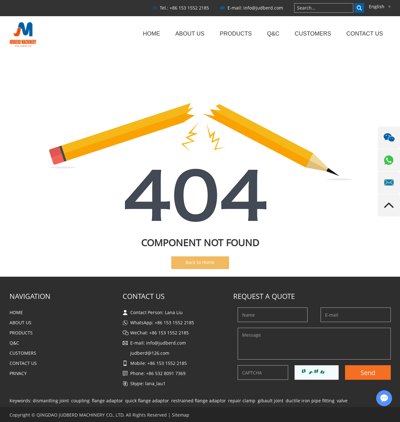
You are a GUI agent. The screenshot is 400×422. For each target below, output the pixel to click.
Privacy (18, 373)
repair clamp (241, 401)
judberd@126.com (149, 353)
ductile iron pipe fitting (310, 401)
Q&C (273, 33)
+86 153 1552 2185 (174, 323)
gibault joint (270, 401)
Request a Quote (264, 296)
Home (151, 33)
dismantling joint (51, 401)
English (380, 6)
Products (236, 33)
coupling (80, 401)
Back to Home (200, 262)
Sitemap (180, 415)
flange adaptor (107, 401)
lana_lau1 (155, 383)
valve (342, 401)
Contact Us (364, 33)
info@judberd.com (263, 8)
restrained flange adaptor (198, 401)
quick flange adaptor (147, 401)
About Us (190, 33)
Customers (313, 33)
